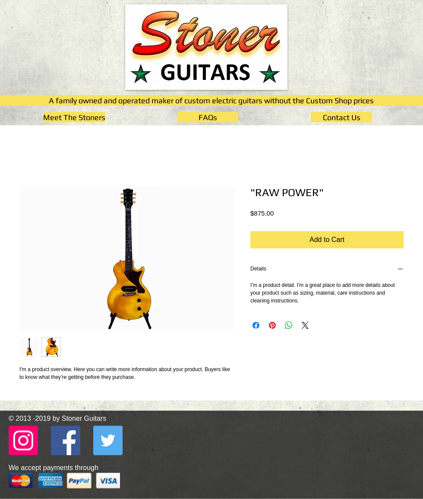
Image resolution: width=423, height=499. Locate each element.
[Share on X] (305, 325)
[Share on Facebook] (256, 325)
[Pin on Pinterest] (272, 325)
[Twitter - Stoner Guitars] (108, 440)
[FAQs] (207, 117)
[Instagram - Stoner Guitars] (23, 440)
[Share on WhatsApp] (289, 325)
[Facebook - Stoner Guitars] (65, 440)
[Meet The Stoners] (74, 117)
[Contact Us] (341, 117)
